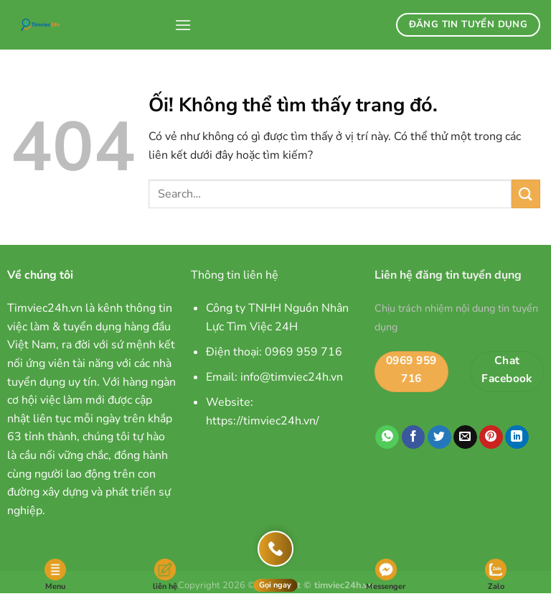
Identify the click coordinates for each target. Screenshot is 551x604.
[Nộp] (526, 194)
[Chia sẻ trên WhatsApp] (387, 437)
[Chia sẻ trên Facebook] (413, 437)
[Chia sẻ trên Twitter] (439, 437)
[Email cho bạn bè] (465, 437)
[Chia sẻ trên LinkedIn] (517, 437)
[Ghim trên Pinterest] (491, 437)
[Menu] (183, 24)
